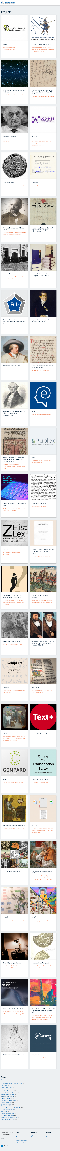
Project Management (6, 1087)
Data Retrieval (5, 1106)
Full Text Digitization (6, 1102)
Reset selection (5, 1080)
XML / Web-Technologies (7, 1091)
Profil (17, 1135)
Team (17, 1137)
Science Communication (7, 1109)
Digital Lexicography (6, 1104)
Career (18, 1138)
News (47, 1135)
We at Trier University (21, 1140)
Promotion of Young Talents (8, 1119)
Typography (4, 1111)
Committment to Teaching (8, 1121)
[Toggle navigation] (57, 2)
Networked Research (6, 1098)
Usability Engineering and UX (8, 1100)
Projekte (33, 1137)
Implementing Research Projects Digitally (11, 1083)
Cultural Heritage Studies (7, 1113)
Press (47, 1137)
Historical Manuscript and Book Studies (11, 1107)
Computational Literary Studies (9, 1117)
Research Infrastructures (8, 1096)
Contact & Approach (21, 1142)
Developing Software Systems (9, 1092)
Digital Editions (5, 1089)
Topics (32, 1135)
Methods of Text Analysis (7, 1115)
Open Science (4, 1085)
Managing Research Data (7, 1094)
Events (48, 1138)
